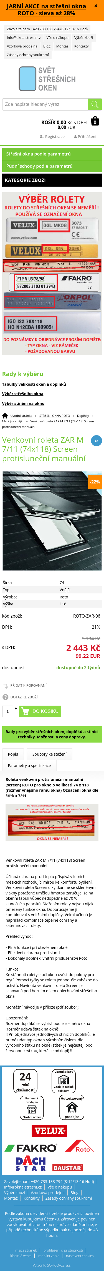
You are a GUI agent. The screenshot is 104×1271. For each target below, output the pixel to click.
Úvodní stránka (21, 415)
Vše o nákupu (58, 37)
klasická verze (21, 1256)
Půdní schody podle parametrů (39, 166)
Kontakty (81, 46)
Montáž (62, 46)
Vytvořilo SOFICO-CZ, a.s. (52, 1265)
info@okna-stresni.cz (24, 37)
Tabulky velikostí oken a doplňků (34, 384)
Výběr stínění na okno (23, 403)
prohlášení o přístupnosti (63, 1250)
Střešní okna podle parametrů (38, 154)
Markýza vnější (12, 421)
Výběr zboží (83, 37)
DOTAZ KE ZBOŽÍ (24, 697)
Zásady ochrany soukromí (28, 54)
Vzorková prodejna (22, 46)
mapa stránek (26, 1250)
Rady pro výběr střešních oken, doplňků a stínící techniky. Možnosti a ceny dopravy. (52, 734)
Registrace (52, 136)
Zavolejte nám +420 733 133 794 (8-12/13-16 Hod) (47, 29)
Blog (46, 46)
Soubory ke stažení (49, 754)
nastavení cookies (80, 1256)
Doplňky (83, 415)
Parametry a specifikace (29, 765)
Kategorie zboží (52, 180)
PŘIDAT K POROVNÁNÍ (29, 685)
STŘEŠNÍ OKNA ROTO (54, 415)
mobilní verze (48, 1256)
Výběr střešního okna (23, 393)
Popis (13, 754)
